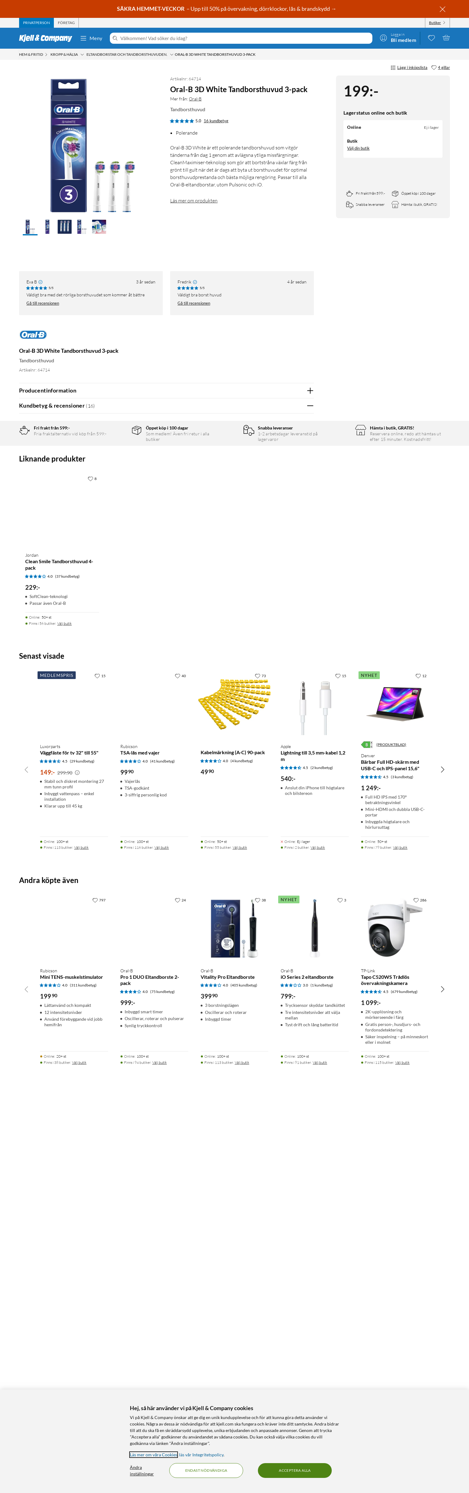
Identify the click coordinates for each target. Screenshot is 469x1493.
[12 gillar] (421, 1064)
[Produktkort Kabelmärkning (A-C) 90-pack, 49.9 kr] (234, 1092)
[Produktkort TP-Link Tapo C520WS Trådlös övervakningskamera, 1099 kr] (395, 1316)
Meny (91, 38)
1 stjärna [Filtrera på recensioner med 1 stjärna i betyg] (116, 490)
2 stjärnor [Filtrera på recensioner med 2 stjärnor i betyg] (117, 480)
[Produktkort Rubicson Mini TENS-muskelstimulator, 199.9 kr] (74, 1316)
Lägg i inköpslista (409, 68)
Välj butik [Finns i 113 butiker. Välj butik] (81, 1236)
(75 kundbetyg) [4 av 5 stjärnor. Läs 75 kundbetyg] (162, 1380)
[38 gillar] (260, 1288)
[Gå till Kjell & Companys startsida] (47, 38)
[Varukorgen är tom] (446, 37)
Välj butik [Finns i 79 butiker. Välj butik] (400, 1236)
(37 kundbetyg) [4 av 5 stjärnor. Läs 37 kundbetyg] (67, 964)
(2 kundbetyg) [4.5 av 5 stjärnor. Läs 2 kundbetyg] (322, 1156)
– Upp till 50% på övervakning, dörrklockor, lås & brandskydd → (227, 8)
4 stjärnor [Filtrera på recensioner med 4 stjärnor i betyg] (117, 461)
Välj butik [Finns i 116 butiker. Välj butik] (161, 1236)
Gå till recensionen (42, 303)
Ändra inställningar (142, 1470)
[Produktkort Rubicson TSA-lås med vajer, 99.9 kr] (154, 1092)
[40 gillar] (180, 1064)
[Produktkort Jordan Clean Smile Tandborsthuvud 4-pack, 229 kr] (62, 898)
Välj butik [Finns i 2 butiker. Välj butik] (318, 1236)
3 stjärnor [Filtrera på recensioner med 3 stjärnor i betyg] (117, 471)
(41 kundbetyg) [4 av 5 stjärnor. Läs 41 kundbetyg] (162, 1149)
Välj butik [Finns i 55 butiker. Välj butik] (240, 1236)
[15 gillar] (100, 1064)
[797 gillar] (99, 1288)
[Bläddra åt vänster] (26, 1157)
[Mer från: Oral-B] (33, 338)
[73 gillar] (260, 1064)
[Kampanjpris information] (77, 1161)
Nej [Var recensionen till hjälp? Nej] (304, 594)
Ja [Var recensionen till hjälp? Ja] (292, 594)
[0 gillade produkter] (431, 37)
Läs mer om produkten (194, 200)
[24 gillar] (180, 1288)
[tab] (36, 23)
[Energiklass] (367, 1133)
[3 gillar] (341, 1288)
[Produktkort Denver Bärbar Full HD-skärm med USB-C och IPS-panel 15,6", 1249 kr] (395, 1092)
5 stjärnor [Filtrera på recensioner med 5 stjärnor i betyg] (117, 451)
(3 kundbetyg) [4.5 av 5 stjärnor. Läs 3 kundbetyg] (402, 1165)
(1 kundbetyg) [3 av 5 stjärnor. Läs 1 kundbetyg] (322, 1373)
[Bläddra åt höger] (442, 1157)
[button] (30, 227)
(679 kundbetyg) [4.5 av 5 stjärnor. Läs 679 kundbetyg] (404, 1380)
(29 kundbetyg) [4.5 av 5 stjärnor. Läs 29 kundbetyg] (82, 1149)
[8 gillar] (92, 867)
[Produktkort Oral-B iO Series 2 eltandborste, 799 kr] (314, 1316)
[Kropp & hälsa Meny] (82, 54)
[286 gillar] (420, 1288)
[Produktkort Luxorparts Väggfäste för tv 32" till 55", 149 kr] (74, 1092)
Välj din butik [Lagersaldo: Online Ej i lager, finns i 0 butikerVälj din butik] (358, 148)
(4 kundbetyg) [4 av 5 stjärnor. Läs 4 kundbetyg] (241, 1149)
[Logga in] (398, 37)
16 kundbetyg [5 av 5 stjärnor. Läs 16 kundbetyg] (216, 120)
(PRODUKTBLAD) (391, 1133)
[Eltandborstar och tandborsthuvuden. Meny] (172, 54)
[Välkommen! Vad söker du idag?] (245, 38)
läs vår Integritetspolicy (201, 1454)
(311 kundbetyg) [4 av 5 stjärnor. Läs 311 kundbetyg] (83, 1373)
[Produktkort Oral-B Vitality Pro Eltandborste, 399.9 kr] (234, 1316)
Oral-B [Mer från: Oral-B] (195, 98)
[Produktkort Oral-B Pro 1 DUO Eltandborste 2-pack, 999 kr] (154, 1316)
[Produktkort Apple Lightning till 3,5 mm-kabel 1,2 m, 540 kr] (314, 1092)
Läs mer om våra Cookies (153, 1454)
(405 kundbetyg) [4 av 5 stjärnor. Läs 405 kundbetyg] (243, 1373)
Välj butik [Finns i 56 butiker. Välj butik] (64, 1012)
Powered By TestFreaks (288, 787)
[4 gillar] (440, 67)
